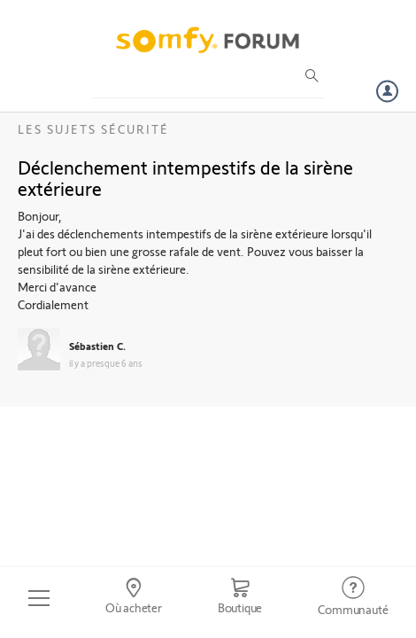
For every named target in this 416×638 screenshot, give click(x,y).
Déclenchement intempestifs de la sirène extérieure (185, 177)
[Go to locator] (133, 598)
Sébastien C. (97, 345)
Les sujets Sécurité (93, 128)
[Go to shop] (239, 598)
